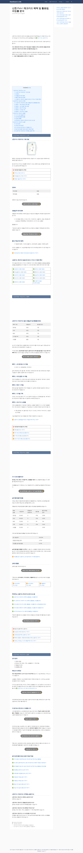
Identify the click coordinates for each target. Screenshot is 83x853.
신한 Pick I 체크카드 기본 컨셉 (22, 92)
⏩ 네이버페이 (16, 583)
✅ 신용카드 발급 (37, 281)
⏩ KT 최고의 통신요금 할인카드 (21, 435)
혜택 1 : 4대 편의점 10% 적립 (21, 104)
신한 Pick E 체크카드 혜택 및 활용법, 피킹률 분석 (26, 597)
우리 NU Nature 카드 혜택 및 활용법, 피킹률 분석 (26, 611)
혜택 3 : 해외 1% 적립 (20, 108)
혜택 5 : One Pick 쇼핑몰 (20, 111)
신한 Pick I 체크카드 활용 (19, 113)
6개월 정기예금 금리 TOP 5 (20, 777)
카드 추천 (15, 585)
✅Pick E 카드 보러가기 (41, 38)
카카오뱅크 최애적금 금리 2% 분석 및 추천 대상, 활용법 (27, 759)
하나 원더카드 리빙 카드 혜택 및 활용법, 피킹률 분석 (24, 826)
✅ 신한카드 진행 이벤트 (19, 269)
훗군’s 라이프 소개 (53, 1)
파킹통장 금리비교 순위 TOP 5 (21, 770)
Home (46, 1)
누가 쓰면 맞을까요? (19, 115)
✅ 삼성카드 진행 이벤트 (39, 275)
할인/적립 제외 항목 (19, 97)
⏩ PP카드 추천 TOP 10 (19, 173)
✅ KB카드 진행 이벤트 (38, 269)
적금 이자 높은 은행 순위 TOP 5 (21, 787)
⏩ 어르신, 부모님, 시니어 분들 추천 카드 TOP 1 (24, 640)
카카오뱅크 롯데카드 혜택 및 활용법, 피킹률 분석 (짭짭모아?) (28, 607)
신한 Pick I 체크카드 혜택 (19, 101)
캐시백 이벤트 (36, 283)
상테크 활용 (17, 118)
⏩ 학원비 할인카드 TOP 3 (19, 179)
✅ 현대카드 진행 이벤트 (19, 282)
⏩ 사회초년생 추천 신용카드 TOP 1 (21, 634)
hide (29, 87)
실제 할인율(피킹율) (19, 116)
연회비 (16, 94)
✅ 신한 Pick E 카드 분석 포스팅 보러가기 (26, 688)
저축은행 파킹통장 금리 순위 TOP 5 (22, 773)
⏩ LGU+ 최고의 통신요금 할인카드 (21, 438)
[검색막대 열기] (71, 1)
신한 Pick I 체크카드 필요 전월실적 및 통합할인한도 (27, 102)
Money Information (18, 822)
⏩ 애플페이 (43, 583)
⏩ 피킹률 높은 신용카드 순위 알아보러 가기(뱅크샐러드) (26, 556)
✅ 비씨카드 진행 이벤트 (19, 275)
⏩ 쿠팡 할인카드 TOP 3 (19, 429)
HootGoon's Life (15, 2)
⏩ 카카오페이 (29, 583)
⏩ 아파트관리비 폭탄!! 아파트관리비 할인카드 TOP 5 (25, 253)
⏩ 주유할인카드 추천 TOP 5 (20, 176)
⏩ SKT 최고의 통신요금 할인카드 (21, 432)
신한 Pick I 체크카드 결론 (19, 122)
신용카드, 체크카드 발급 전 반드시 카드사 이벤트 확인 (27, 99)
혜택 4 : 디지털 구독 (19, 109)
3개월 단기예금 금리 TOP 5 (20, 780)
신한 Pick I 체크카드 (18, 823)
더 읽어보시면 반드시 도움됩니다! (23, 127)
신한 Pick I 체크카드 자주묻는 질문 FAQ (24, 130)
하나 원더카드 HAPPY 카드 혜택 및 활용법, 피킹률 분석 (27, 600)
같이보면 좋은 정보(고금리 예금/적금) (23, 129)
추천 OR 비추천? (19, 125)
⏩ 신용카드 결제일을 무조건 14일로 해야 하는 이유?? (25, 419)
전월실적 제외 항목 (19, 95)
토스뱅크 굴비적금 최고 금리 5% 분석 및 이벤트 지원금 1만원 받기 (30, 762)
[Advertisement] (31, 25)
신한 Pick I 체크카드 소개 (19, 90)
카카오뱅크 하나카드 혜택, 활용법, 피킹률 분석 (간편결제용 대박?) (30, 604)
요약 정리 (17, 123)
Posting (62, 1)
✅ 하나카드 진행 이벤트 (19, 278)
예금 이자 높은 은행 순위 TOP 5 (21, 784)
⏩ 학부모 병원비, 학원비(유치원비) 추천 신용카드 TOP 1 (27, 637)
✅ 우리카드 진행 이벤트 (39, 278)
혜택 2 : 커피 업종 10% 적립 (21, 106)
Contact (67, 1)
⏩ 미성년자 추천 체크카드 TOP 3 (21, 631)
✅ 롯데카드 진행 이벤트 (39, 272)
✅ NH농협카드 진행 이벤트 (19, 272)
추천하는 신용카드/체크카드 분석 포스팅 (24, 120)
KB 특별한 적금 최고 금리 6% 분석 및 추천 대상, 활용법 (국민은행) (30, 766)
